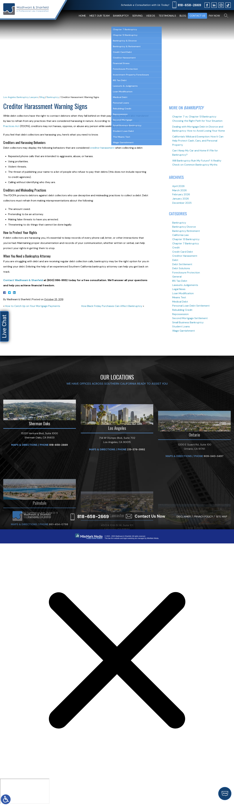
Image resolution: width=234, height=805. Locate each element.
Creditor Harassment (184, 256)
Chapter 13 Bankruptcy (186, 239)
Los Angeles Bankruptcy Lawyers (20, 97)
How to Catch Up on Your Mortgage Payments (32, 306)
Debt (175, 260)
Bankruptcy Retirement (186, 231)
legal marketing (128, 538)
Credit (176, 247)
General (177, 276)
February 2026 (181, 194)
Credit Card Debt (182, 251)
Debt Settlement (182, 264)
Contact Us (197, 15)
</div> (24, 791)
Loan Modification (183, 293)
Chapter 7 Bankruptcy (185, 243)
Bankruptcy (121, 15)
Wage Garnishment (183, 330)
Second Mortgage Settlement (190, 318)
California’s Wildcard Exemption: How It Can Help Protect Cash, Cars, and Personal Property (197, 141)
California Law (180, 235)
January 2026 (180, 198)
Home (82, 15)
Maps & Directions (24, 488)
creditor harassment (102, 147)
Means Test (179, 297)
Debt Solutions (181, 268)
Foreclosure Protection (186, 272)
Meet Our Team (100, 15)
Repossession (180, 314)
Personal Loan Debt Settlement (191, 305)
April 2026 (178, 186)
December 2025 (182, 203)
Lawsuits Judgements (185, 285)
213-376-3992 (136, 496)
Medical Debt (180, 301)
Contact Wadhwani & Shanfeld (23, 280)
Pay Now (214, 15)
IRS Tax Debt (179, 281)
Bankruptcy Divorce (184, 226)
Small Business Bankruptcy (188, 322)
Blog (183, 15)
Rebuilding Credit (182, 310)
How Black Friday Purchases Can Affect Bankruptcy (111, 306)
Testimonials (167, 15)
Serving (137, 15)
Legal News (178, 289)
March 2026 (179, 190)
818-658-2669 (189, 5)
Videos (150, 15)
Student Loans (181, 326)
